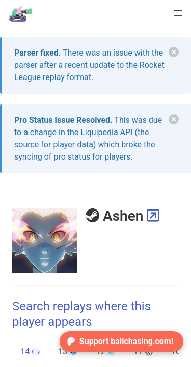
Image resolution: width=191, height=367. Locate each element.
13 (68, 352)
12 (106, 352)
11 (144, 352)
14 (31, 352)
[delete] (174, 52)
